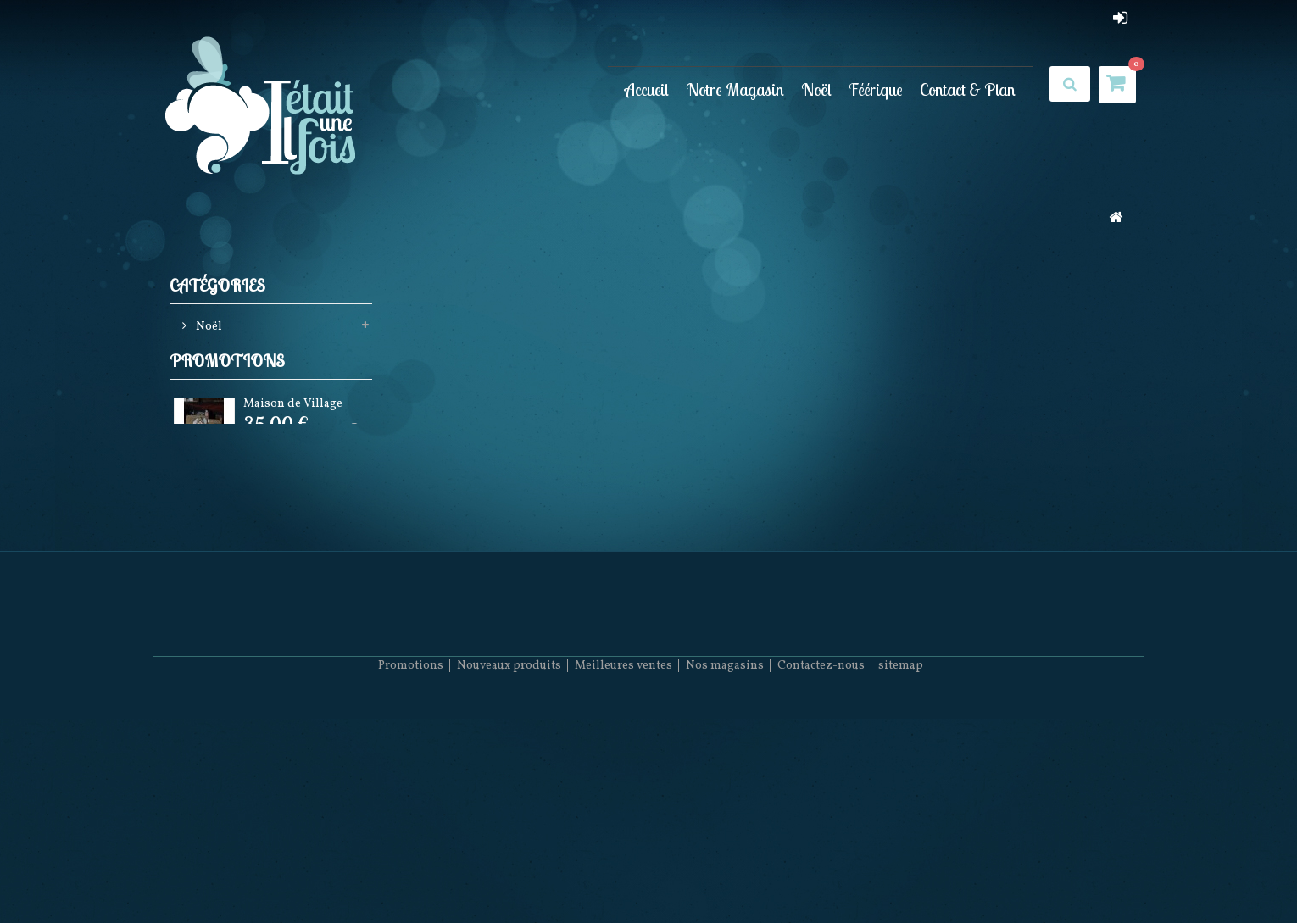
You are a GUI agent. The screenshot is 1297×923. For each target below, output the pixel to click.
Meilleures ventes (623, 873)
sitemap (900, 873)
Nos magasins (725, 873)
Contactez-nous (821, 873)
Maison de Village (292, 450)
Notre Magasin (735, 89)
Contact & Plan (968, 89)
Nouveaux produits (509, 873)
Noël (816, 89)
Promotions (227, 403)
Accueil (647, 89)
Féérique (876, 89)
